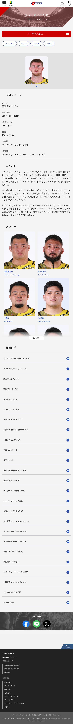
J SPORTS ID (7, 654)
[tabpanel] (36, 70)
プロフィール (9, 43)
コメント (23, 43)
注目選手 (49, 43)
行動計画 (7, 672)
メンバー (36, 43)
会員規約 (7, 693)
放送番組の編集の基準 (12, 669)
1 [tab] (36, 86)
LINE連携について (8, 657)
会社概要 (7, 682)
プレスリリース (9, 686)
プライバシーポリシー (12, 696)
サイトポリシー (9, 700)
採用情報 (7, 689)
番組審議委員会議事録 (12, 665)
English (6, 707)
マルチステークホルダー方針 (14, 703)
